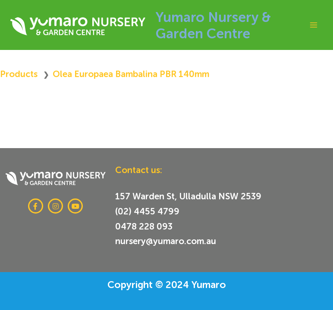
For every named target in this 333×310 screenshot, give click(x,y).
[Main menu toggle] (313, 25)
